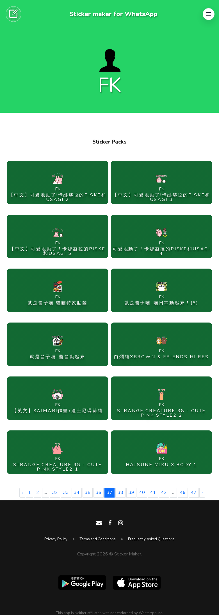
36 (98, 492)
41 (153, 492)
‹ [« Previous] (22, 492)
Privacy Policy (55, 539)
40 (142, 492)
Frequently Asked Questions (151, 539)
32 (55, 492)
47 (194, 492)
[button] (209, 14)
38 (120, 492)
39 (131, 492)
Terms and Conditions (98, 539)
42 (164, 492)
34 (76, 492)
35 (87, 492)
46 (183, 492)
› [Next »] (202, 492)
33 (66, 492)
